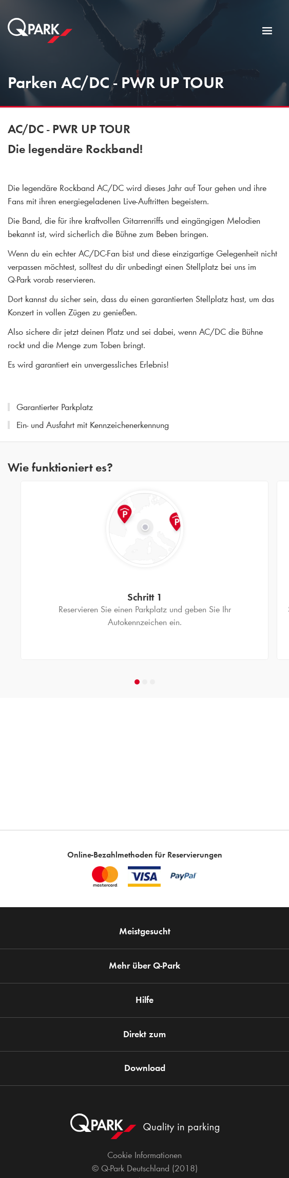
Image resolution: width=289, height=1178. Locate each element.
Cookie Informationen (144, 1155)
